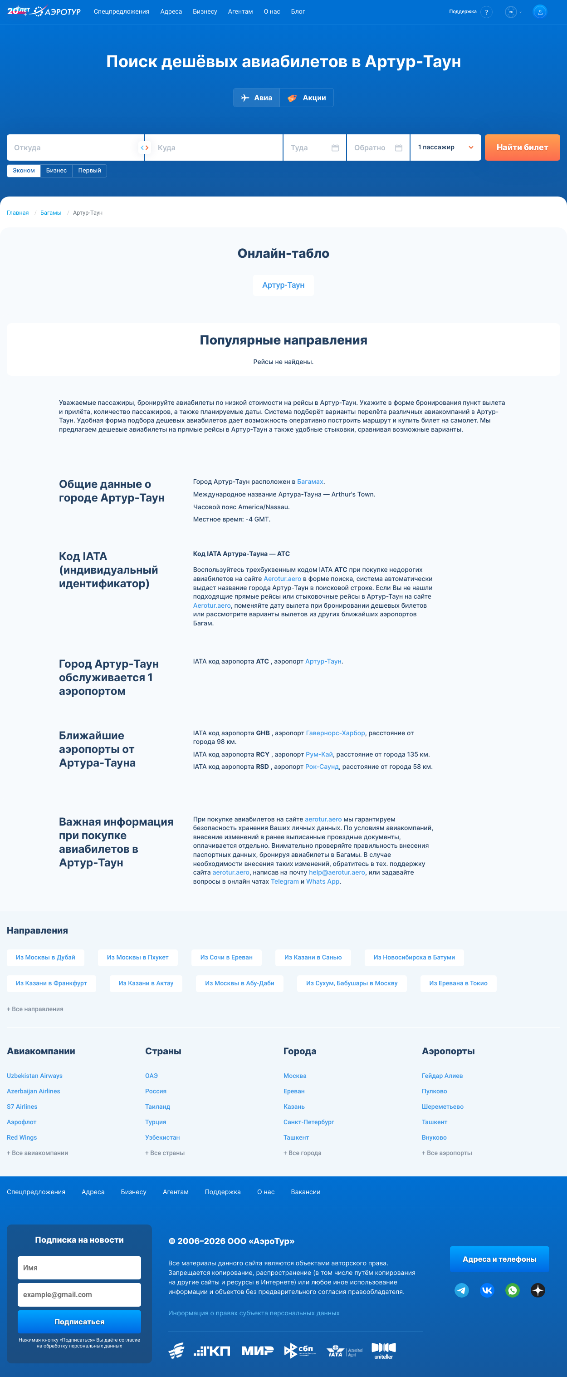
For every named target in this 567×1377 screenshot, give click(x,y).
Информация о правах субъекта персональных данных (254, 1313)
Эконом (24, 170)
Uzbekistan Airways (35, 1076)
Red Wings (22, 1137)
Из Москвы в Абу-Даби (239, 983)
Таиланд (157, 1107)
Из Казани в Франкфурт (51, 983)
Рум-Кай (319, 754)
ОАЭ (151, 1076)
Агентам (240, 11)
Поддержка (223, 1192)
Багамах (310, 482)
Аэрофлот (21, 1122)
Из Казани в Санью (313, 957)
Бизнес (56, 170)
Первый (89, 170)
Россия (155, 1091)
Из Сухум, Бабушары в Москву (352, 983)
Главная (18, 213)
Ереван (294, 1091)
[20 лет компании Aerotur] (18, 12)
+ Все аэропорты (447, 1153)
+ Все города (303, 1153)
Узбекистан (162, 1137)
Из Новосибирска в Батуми (414, 957)
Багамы (51, 213)
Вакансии (305, 1192)
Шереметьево (443, 1107)
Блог (298, 11)
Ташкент (296, 1137)
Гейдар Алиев (442, 1076)
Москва (295, 1076)
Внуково (434, 1137)
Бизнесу (205, 11)
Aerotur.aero (282, 579)
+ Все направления (35, 1009)
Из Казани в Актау (146, 983)
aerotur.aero (323, 819)
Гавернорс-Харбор (335, 733)
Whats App (322, 881)
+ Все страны (165, 1153)
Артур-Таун (283, 285)
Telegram (285, 881)
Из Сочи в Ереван (226, 957)
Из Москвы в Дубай (45, 957)
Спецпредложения (121, 11)
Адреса (171, 11)
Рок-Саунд (322, 767)
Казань (294, 1107)
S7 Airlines (22, 1107)
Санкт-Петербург (309, 1122)
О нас (272, 11)
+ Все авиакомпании (37, 1153)
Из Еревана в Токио (459, 983)
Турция (155, 1122)
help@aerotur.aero (337, 872)
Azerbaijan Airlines (33, 1091)
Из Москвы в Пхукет (138, 957)
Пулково (434, 1091)
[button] (471, 12)
